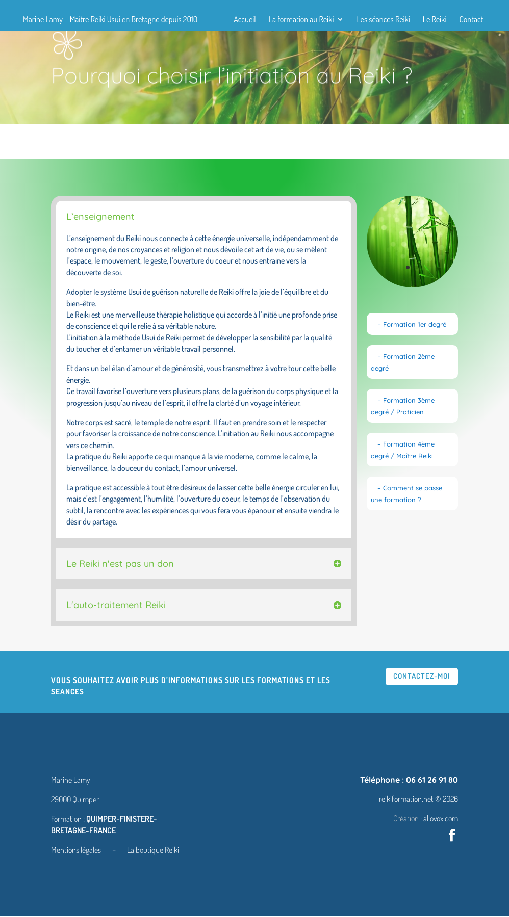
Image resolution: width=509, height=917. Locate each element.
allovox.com (440, 819)
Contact (471, 20)
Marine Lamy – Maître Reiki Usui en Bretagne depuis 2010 (110, 20)
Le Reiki (435, 20)
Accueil (245, 20)
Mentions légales (77, 850)
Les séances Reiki (383, 20)
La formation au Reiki (301, 20)
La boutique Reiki (153, 850)
